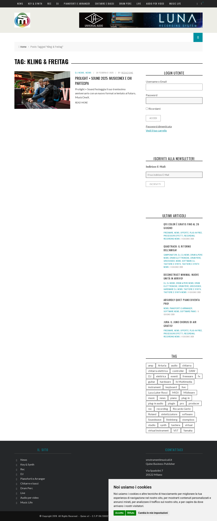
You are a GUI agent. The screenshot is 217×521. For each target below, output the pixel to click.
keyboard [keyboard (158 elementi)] (171, 387)
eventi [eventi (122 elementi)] (174, 376)
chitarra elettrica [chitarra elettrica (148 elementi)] (158, 370)
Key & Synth (35, 3)
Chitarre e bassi (104, 3)
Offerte (184, 232)
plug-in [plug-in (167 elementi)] (186, 397)
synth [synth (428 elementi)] (163, 425)
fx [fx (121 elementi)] (199, 376)
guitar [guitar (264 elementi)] (151, 381)
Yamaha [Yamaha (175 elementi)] (187, 430)
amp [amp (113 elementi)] (150, 365)
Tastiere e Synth (172, 264)
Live (139, 3)
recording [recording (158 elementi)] (162, 408)
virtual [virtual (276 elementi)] (188, 425)
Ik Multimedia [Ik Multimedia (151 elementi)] (184, 381)
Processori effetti (173, 235)
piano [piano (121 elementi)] (173, 397)
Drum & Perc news (185, 283)
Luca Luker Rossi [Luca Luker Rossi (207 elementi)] (157, 392)
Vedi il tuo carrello (156, 130)
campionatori (170, 255)
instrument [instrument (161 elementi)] (154, 387)
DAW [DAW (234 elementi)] (192, 370)
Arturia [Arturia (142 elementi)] (162, 365)
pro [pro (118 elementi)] (182, 403)
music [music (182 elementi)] (151, 397)
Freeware (168, 232)
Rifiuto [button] (130, 513)
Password (151, 95)
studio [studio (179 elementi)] (151, 425)
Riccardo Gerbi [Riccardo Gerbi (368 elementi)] (182, 408)
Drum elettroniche (179, 258)
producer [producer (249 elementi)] (194, 403)
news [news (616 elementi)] (163, 397)
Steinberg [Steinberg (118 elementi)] (171, 419)
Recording (189, 235)
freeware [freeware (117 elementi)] (188, 376)
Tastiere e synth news (175, 292)
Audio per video (155, 3)
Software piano (188, 311)
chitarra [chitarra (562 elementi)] (186, 365)
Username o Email (156, 81)
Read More (81, 102)
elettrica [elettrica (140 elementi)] (161, 376)
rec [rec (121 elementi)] (150, 408)
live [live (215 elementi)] (184, 387)
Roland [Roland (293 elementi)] (152, 414)
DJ (57, 3)
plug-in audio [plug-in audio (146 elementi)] (155, 403)
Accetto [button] (119, 513)
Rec (49, 3)
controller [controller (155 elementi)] (178, 370)
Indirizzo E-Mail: (156, 166)
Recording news (172, 238)
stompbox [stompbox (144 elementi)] (188, 419)
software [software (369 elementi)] (187, 414)
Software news (171, 311)
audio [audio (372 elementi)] (174, 365)
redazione (127, 72)
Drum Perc (125, 3)
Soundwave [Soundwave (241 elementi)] (154, 419)
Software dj (188, 261)
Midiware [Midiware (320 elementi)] (189, 392)
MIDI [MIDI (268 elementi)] (175, 392)
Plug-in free (196, 232)
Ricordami (153, 108)
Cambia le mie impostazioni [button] (153, 513)
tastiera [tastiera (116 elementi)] (175, 425)
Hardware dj (170, 289)
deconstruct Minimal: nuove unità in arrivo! (181, 276)
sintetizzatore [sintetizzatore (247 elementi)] (169, 414)
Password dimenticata (159, 126)
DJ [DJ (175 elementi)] (149, 376)
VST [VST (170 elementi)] (176, 430)
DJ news (79, 72)
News (20, 3)
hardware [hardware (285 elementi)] (165, 381)
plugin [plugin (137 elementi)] (171, 403)
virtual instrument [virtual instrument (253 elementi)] (158, 430)
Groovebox (169, 261)
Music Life (175, 3)
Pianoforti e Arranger (77, 3)
